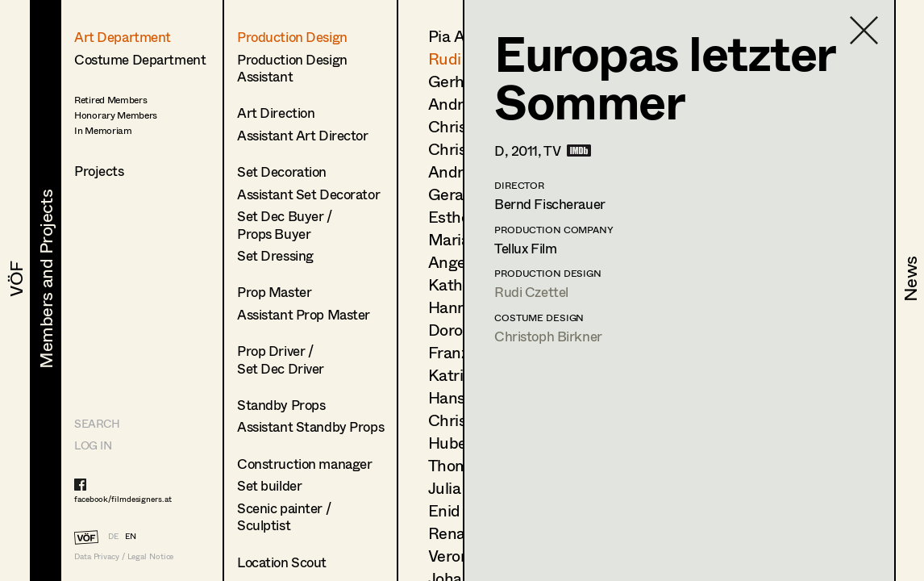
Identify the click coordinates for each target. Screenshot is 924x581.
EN (130, 535)
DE (113, 535)
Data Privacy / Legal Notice (123, 556)
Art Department (122, 37)
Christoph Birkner (548, 336)
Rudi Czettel (531, 292)
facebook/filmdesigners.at (123, 498)
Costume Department (140, 59)
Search (96, 423)
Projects (99, 171)
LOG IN (92, 445)
